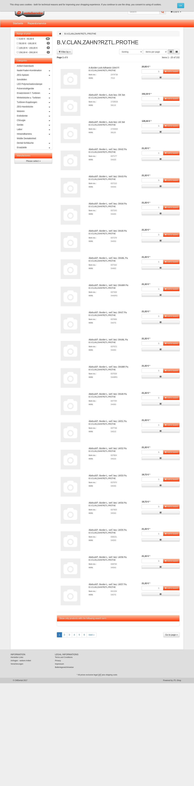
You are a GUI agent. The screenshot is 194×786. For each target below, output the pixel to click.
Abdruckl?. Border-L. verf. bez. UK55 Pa (108, 530)
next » (91, 635)
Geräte (34, 125)
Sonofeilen (22, 79)
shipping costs (111, 675)
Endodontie (34, 115)
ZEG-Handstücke (34, 106)
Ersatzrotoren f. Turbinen (34, 93)
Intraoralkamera (34, 134)
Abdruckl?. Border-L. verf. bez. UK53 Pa (108, 475)
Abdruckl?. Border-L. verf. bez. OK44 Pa (108, 203)
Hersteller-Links (17, 657)
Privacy (58, 661)
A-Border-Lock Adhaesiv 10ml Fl (104, 67)
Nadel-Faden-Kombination (34, 70)
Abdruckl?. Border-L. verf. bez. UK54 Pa (108, 503)
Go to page (171, 635)
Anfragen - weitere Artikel (21, 661)
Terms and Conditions (64, 657)
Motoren (34, 111)
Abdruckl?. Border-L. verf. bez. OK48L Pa (108, 339)
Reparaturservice (37, 23)
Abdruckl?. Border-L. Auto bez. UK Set (107, 122)
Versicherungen (17, 664)
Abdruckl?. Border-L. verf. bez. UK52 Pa (108, 448)
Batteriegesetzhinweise (64, 667)
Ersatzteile (34, 147)
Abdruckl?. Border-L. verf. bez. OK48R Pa (108, 367)
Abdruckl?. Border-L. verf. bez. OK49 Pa (108, 394)
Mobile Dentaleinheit (26, 138)
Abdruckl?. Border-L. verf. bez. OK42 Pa (108, 149)
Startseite (18, 23)
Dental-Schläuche (34, 143)
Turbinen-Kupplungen (34, 102)
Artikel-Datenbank (25, 66)
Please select (33, 161)
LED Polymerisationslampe (29, 84)
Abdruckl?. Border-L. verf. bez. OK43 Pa (108, 176)
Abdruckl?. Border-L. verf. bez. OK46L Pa (108, 258)
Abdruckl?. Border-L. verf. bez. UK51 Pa (108, 421)
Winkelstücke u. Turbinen (34, 97)
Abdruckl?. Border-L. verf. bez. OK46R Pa (108, 285)
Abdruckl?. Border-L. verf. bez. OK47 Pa (108, 312)
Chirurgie (34, 120)
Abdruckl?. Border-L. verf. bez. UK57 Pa (108, 584)
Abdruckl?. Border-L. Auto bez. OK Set (107, 95)
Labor (34, 129)
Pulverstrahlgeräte (34, 88)
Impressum (59, 664)
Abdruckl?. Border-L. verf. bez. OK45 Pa (108, 231)
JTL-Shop (177, 680)
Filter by (64, 52)
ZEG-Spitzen (34, 75)
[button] (171, 51)
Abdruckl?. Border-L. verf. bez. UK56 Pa (108, 557)
